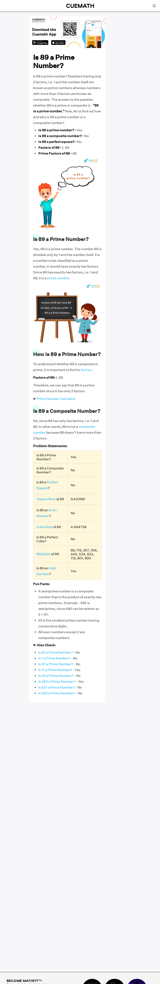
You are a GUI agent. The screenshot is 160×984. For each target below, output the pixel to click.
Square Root (46, 499)
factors (86, 370)
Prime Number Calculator (56, 399)
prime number (58, 278)
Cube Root (44, 527)
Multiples (43, 554)
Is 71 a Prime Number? (55, 670)
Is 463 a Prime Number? (56, 682)
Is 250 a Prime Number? (56, 693)
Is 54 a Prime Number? (55, 676)
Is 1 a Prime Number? (54, 658)
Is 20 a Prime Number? (55, 664)
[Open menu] (154, 6)
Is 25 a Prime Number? (55, 652)
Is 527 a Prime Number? (56, 687)
